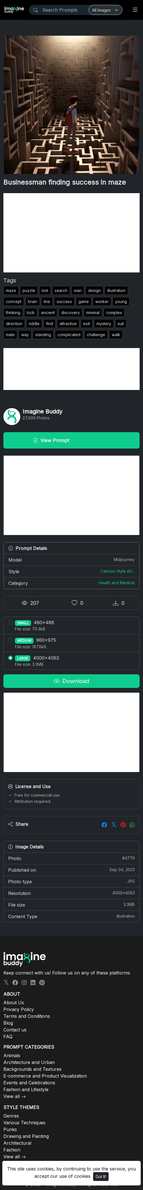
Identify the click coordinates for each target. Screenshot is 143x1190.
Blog (8, 1023)
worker (102, 301)
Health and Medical (117, 582)
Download (71, 681)
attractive (68, 323)
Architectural (17, 1143)
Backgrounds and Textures (32, 1069)
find (49, 323)
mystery (103, 323)
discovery (70, 312)
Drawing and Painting (26, 1136)
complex (114, 312)
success (64, 301)
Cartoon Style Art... (117, 571)
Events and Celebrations (29, 1082)
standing (43, 334)
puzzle (29, 290)
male (10, 334)
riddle (34, 323)
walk (116, 334)
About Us (13, 1002)
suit (121, 323)
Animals (11, 1055)
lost (45, 290)
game (83, 301)
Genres (11, 1116)
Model (71, 559)
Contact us (15, 1030)
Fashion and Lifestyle (26, 1089)
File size (71, 904)
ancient (48, 312)
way (25, 334)
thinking (13, 312)
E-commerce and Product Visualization (45, 1076)
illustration (116, 290)
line (47, 301)
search (61, 290)
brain (32, 301)
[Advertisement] (71, 232)
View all (11, 1096)
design (94, 290)
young (121, 301)
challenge (96, 334)
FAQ (7, 1036)
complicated (69, 334)
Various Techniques (24, 1122)
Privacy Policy (18, 1009)
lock (31, 312)
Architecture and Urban (29, 1062)
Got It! (101, 1176)
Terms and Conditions (26, 1016)
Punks (10, 1129)
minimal (93, 312)
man (78, 290)
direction (14, 323)
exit (86, 323)
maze (11, 290)
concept (13, 301)
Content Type (71, 916)
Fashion (11, 1150)
